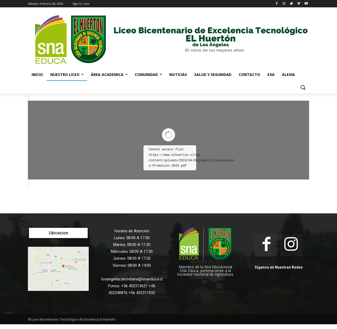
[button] (302, 87)
